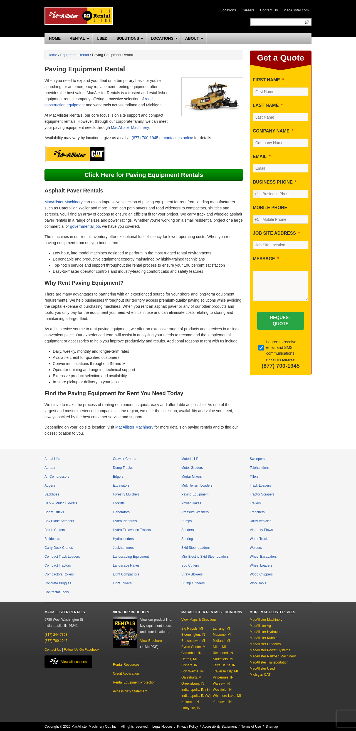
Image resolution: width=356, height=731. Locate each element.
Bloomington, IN (193, 635)
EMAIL (260, 156)
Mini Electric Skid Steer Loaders (205, 557)
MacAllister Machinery (130, 127)
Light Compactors (126, 574)
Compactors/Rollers (59, 574)
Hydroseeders (123, 539)
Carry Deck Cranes (58, 548)
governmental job (85, 226)
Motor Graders (192, 468)
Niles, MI (219, 647)
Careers (247, 10)
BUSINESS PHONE (273, 182)
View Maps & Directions (199, 620)
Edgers (118, 477)
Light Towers (122, 583)
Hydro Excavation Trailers (132, 530)
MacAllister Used (262, 668)
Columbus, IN (191, 653)
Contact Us (269, 10)
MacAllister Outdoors (265, 644)
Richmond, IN (223, 653)
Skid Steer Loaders (195, 548)
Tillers (254, 477)
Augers (49, 485)
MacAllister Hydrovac (265, 632)
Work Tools (258, 583)
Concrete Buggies (57, 583)
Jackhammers (123, 548)
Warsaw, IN (221, 683)
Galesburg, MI (191, 677)
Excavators (121, 485)
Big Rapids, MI (192, 628)
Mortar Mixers (191, 477)
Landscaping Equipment (131, 557)
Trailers (255, 503)
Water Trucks (259, 539)
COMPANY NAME (271, 131)
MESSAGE (264, 258)
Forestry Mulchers (126, 494)
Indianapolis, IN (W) (196, 696)
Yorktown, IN (222, 702)
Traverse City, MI (225, 671)
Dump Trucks (123, 468)
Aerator (49, 468)
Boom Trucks (54, 512)
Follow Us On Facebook (81, 650)
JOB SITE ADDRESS (274, 233)
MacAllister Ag (260, 626)
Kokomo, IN (190, 702)
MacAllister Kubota (264, 638)
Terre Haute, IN (224, 665)
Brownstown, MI (193, 641)
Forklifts (119, 503)
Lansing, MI (221, 628)
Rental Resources (126, 665)
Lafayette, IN (190, 708)
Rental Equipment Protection (134, 682)
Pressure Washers (195, 512)
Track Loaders (260, 485)
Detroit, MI (189, 659)
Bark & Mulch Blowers (60, 503)
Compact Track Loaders (62, 557)
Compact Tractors (57, 565)
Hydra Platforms (125, 521)
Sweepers (257, 459)
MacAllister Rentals (78, 16)
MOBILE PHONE (270, 207)
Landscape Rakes (126, 565)
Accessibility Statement (130, 691)
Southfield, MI (223, 659)
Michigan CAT (260, 675)
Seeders (187, 530)
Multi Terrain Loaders (196, 485)
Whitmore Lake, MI (227, 696)
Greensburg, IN (192, 683)
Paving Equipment (194, 494)
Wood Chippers (261, 574)
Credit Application (126, 673)
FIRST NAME (266, 79)
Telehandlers (259, 468)
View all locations (68, 661)
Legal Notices (162, 727)
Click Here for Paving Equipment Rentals (144, 174)
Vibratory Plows (261, 530)
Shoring (187, 539)
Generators (121, 512)
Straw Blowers (192, 574)
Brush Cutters (54, 530)
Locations (228, 10)
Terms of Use (251, 727)
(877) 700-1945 (145, 138)
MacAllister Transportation (269, 662)
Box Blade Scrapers (59, 521)
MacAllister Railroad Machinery (273, 656)
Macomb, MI (222, 635)
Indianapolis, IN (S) (195, 690)
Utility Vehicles (260, 521)
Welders (256, 548)
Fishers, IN (189, 665)
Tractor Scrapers (262, 494)
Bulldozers (52, 539)
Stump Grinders (193, 583)
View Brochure (151, 641)
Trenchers (257, 512)
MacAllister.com (296, 10)
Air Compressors (56, 477)
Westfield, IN (222, 690)
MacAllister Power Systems (270, 650)
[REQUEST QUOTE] (280, 321)
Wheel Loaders (261, 565)
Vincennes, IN (223, 677)
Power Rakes (191, 503)
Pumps (186, 521)
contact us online (178, 138)
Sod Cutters (190, 565)
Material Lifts (190, 459)
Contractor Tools (56, 592)
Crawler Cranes (124, 459)
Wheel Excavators (263, 557)
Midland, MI (221, 641)
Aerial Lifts (52, 459)
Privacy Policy (187, 727)
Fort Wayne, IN (192, 671)
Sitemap (272, 727)
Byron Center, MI (193, 647)
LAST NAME (266, 105)
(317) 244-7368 (55, 635)
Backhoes (51, 494)
